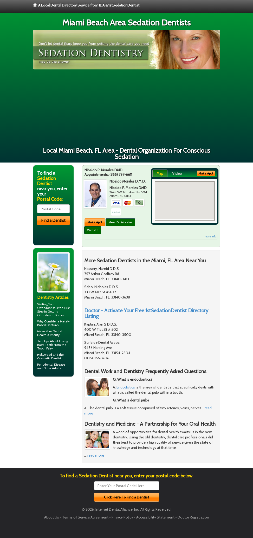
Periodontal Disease (51, 364)
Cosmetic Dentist (49, 358)
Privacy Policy (122, 517)
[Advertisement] (126, 108)
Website (92, 230)
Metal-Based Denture (53, 323)
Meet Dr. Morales (120, 222)
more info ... (211, 236)
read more (95, 455)
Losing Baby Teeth (52, 343)
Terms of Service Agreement (85, 517)
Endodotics (125, 387)
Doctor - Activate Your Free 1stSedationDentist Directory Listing (146, 313)
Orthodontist (46, 308)
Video (177, 173)
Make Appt (94, 222)
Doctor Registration (193, 517)
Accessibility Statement (155, 517)
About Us (51, 517)
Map (160, 173)
